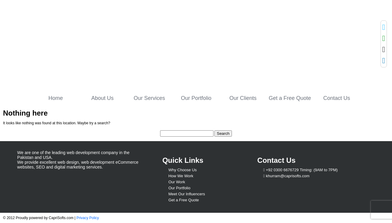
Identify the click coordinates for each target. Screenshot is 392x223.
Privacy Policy (87, 218)
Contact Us (336, 98)
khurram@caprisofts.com (288, 176)
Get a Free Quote (290, 98)
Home (55, 98)
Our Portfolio (196, 98)
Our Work (176, 182)
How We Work (180, 176)
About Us (102, 98)
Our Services (149, 98)
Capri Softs (72, 44)
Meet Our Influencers (186, 194)
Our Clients (243, 98)
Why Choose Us (182, 170)
